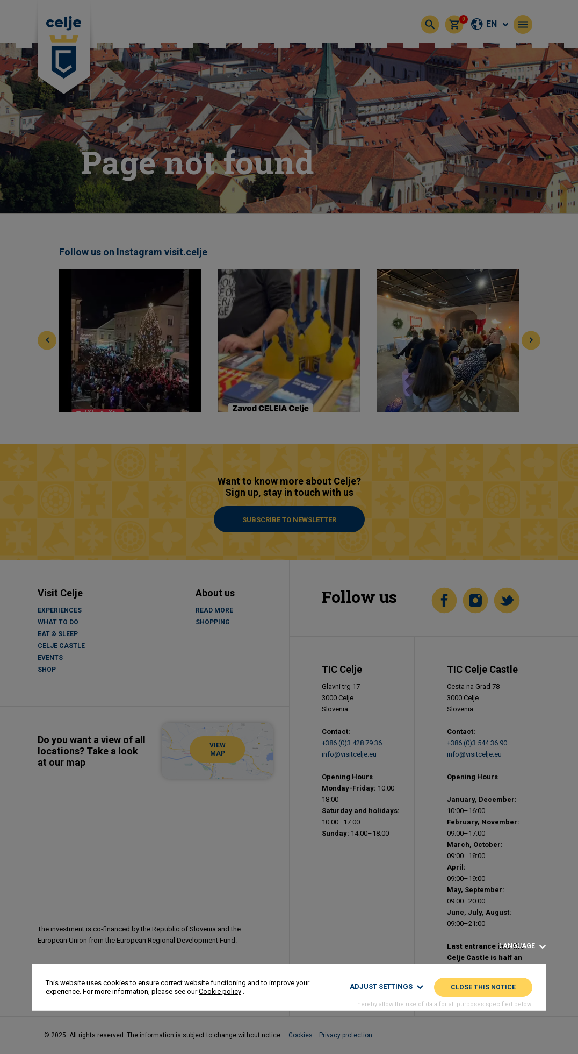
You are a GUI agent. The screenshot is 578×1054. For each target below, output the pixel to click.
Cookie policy (220, 991)
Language (522, 946)
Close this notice (483, 987)
